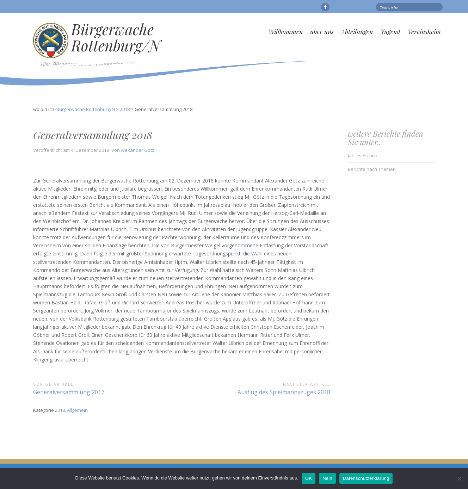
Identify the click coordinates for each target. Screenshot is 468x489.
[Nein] (459, 478)
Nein (327, 478)
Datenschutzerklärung (366, 478)
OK (308, 478)
